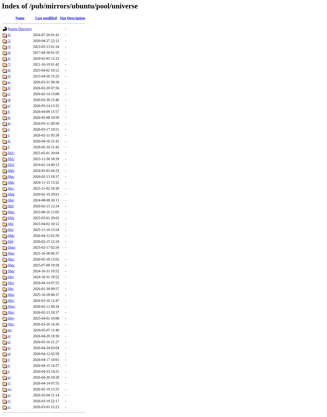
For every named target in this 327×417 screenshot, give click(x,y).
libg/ (11, 212)
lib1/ (11, 153)
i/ (9, 129)
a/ (9, 82)
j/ (9, 135)
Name (20, 18)
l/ (9, 147)
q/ (9, 354)
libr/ (11, 277)
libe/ (11, 200)
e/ (9, 106)
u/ (9, 377)
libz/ (11, 324)
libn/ (11, 253)
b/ (9, 88)
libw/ (11, 306)
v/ (9, 383)
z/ (9, 407)
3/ (9, 47)
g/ (9, 117)
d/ (9, 100)
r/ (9, 360)
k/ (9, 141)
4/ (9, 53)
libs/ (11, 283)
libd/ (11, 194)
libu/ (11, 295)
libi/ (11, 224)
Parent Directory (20, 29)
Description (76, 18)
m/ (10, 330)
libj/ (11, 230)
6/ (9, 58)
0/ (9, 35)
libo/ (11, 259)
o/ (9, 342)
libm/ (12, 247)
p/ (9, 348)
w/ (10, 389)
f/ (9, 112)
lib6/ (11, 171)
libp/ (11, 265)
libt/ (11, 289)
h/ (9, 123)
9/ (9, 76)
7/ (9, 64)
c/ (9, 94)
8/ (9, 70)
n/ (9, 336)
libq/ (11, 271)
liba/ (11, 177)
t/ (9, 371)
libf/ (11, 206)
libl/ (11, 241)
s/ (9, 365)
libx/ (11, 312)
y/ (9, 401)
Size (63, 18)
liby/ (11, 318)
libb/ (11, 182)
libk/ (11, 236)
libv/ (11, 301)
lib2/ (11, 159)
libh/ (11, 218)
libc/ (11, 188)
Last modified (46, 18)
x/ (9, 395)
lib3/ (11, 165)
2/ (9, 41)
